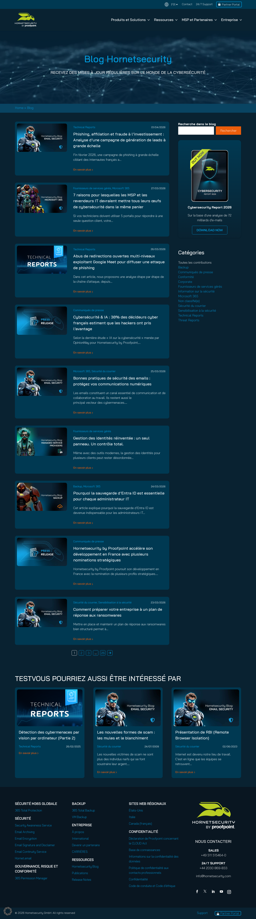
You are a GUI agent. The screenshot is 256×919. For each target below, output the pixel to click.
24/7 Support (204, 4)
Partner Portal (231, 4)
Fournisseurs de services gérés (92, 188)
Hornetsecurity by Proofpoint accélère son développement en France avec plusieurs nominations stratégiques (113, 554)
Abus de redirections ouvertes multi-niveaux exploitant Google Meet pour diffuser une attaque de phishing (119, 261)
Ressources (165, 19)
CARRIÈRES (80, 851)
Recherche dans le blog (197, 124)
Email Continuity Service (30, 851)
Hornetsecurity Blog (85, 866)
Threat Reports (188, 320)
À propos (78, 832)
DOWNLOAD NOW (210, 230)
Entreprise (231, 19)
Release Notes (81, 879)
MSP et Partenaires (199, 19)
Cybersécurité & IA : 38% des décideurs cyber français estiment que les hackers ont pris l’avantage (115, 323)
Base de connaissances (144, 850)
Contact (187, 4)
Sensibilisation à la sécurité (115, 602)
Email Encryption (26, 838)
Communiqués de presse (88, 310)
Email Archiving (24, 832)
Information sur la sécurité (196, 291)
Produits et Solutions (130, 19)
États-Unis (136, 810)
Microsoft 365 (120, 188)
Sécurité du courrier (104, 371)
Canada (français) (140, 823)
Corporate (185, 282)
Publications (80, 873)
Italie (132, 817)
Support (202, 913)
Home (19, 108)
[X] (206, 892)
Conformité (186, 277)
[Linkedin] (213, 892)
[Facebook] (198, 892)
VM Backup (79, 817)
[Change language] (171, 4)
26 (103, 653)
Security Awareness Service (33, 825)
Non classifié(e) (189, 301)
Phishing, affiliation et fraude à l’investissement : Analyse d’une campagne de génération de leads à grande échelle (119, 140)
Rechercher (228, 131)
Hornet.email (23, 858)
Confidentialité (138, 879)
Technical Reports (84, 127)
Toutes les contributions (195, 262)
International (80, 838)
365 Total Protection (28, 810)
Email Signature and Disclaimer (35, 845)
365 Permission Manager (31, 878)
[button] (8, 911)
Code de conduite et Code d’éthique (152, 886)
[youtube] (221, 892)
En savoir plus (82, 169)
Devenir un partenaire (86, 845)
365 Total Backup (83, 810)
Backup (77, 486)
